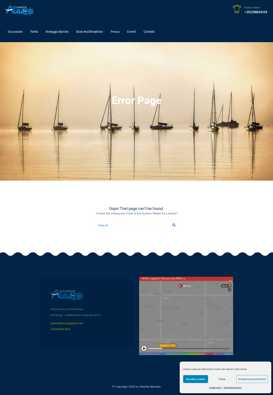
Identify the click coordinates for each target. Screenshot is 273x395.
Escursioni (15, 31)
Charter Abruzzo (150, 386)
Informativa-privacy (233, 387)
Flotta (34, 31)
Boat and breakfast (89, 31)
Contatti (149, 31)
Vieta (222, 379)
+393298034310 (255, 12)
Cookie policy (215, 387)
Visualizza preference (252, 379)
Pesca (115, 31)
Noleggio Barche (57, 31)
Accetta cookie (195, 379)
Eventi (131, 31)
